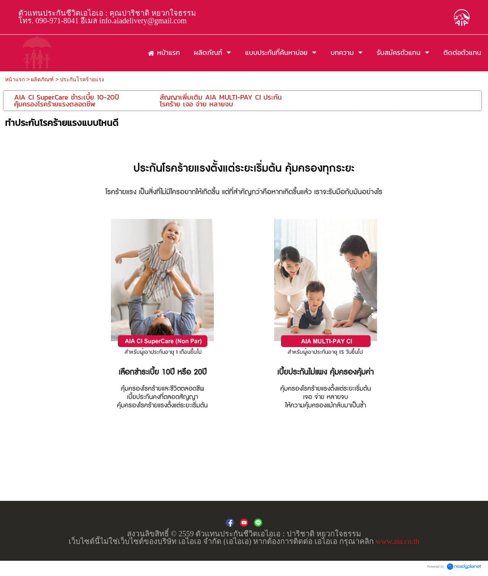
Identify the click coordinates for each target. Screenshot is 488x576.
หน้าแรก (15, 79)
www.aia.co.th (397, 541)
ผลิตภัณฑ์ (42, 79)
